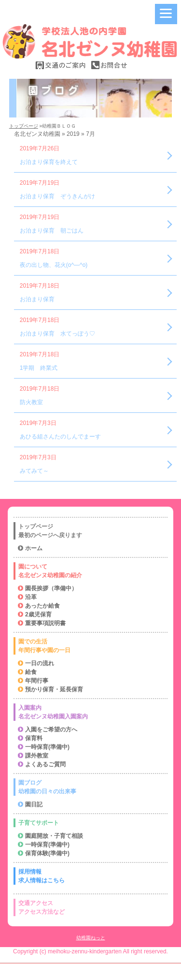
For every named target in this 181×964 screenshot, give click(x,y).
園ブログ (91, 787)
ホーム (33, 548)
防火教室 (31, 402)
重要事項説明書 (45, 623)
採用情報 (91, 876)
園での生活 (91, 646)
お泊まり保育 (37, 299)
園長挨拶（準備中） (51, 588)
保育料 (33, 738)
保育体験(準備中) (47, 853)
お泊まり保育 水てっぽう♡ (57, 333)
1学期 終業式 (39, 368)
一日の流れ (39, 663)
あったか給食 (42, 605)
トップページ (23, 126)
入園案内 (91, 712)
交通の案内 (60, 65)
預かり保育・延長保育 (54, 689)
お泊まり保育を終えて (49, 162)
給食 (31, 672)
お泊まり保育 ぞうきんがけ (57, 196)
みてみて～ (34, 470)
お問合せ (109, 65)
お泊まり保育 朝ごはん (52, 230)
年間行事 (36, 680)
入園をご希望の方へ (51, 729)
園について (91, 571)
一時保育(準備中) (47, 747)
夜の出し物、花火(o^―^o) (54, 265)
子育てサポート (38, 822)
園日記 (33, 804)
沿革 (31, 597)
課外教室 (36, 755)
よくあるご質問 (45, 764)
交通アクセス (91, 908)
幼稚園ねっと (90, 937)
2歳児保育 (38, 614)
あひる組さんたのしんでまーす (60, 436)
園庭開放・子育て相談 (54, 836)
